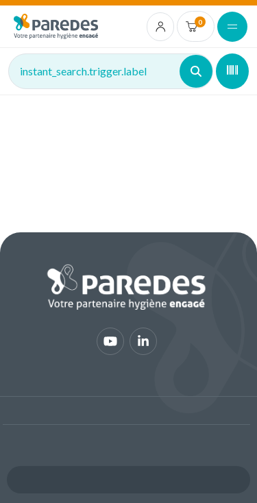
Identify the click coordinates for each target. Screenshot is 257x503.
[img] (56, 26)
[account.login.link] (161, 26)
